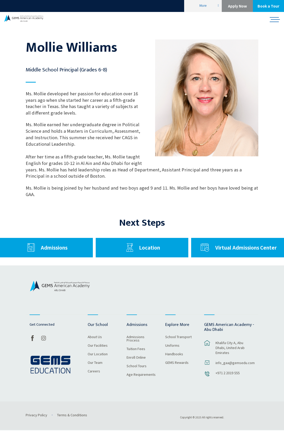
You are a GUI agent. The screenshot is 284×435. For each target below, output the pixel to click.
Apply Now (237, 6)
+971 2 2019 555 (228, 377)
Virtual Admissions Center (246, 249)
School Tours (137, 371)
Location (149, 249)
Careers (94, 376)
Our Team (95, 367)
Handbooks (174, 359)
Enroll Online (136, 362)
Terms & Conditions (72, 419)
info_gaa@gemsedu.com (234, 367)
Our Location (98, 359)
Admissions (54, 249)
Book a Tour (268, 6)
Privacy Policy (36, 419)
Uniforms (172, 350)
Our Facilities (98, 350)
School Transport (178, 342)
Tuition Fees (136, 354)
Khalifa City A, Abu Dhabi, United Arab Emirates (230, 352)
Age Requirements (141, 379)
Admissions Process (135, 343)
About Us (95, 342)
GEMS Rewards (177, 367)
